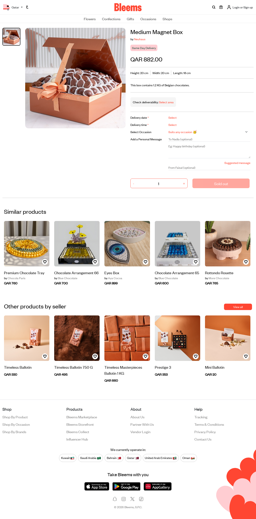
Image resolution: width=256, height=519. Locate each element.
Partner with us (142, 424)
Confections (111, 18)
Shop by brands (14, 431)
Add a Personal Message (146, 139)
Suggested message (237, 163)
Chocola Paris (14, 278)
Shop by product (15, 416)
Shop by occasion (16, 424)
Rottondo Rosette (219, 272)
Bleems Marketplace (81, 416)
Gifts (130, 18)
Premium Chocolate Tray (24, 272)
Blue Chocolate (65, 278)
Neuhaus (139, 39)
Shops (167, 18)
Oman (188, 457)
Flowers (90, 18)
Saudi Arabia (90, 457)
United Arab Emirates (161, 457)
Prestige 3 (163, 366)
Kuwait (67, 457)
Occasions (148, 18)
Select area (166, 102)
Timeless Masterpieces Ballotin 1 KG (123, 369)
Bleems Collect (77, 431)
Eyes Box (111, 272)
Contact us (202, 439)
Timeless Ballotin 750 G (73, 366)
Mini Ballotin (214, 366)
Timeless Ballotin (18, 366)
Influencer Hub (77, 439)
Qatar (133, 457)
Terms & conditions (209, 424)
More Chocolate (217, 278)
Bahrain (114, 457)
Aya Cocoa (113, 278)
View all (238, 307)
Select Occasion (140, 132)
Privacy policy (205, 431)
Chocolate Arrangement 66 (76, 272)
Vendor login (140, 431)
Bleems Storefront (80, 424)
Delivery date (139, 117)
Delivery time (139, 124)
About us (137, 416)
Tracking (200, 416)
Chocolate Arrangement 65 (177, 272)
